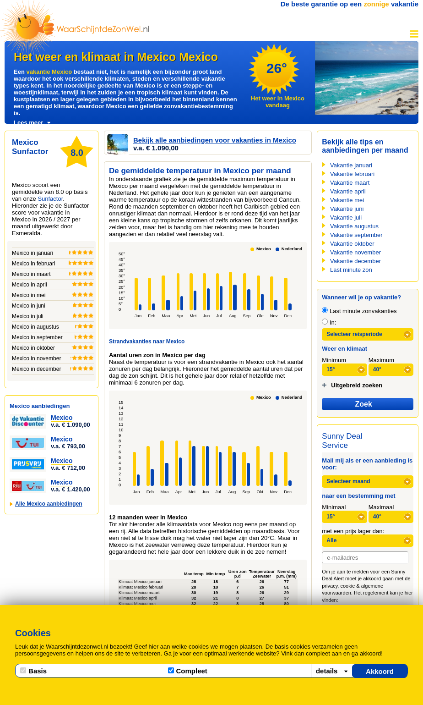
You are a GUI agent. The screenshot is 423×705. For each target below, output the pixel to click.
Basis (33, 671)
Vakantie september (356, 234)
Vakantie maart (349, 182)
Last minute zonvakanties (359, 311)
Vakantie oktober (352, 243)
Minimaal (334, 507)
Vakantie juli (346, 217)
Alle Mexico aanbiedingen (48, 504)
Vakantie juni (346, 208)
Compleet (187, 671)
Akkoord (380, 671)
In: (329, 322)
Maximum (381, 360)
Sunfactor (50, 198)
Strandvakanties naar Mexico (146, 341)
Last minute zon (351, 269)
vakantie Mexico (49, 71)
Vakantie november (355, 252)
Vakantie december (355, 261)
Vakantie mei (347, 200)
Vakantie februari (352, 174)
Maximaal (381, 507)
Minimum (334, 360)
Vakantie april (348, 191)
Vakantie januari (351, 165)
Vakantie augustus (354, 226)
